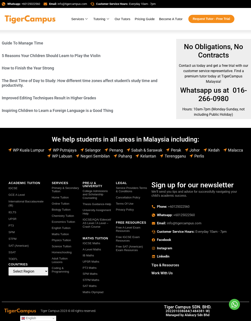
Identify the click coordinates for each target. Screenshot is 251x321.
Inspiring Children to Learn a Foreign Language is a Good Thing (57, 110)
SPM (11, 232)
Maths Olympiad (93, 292)
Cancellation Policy (128, 197)
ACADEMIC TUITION (24, 183)
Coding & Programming (60, 269)
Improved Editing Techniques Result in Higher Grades (49, 98)
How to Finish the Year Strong (28, 68)
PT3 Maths (90, 267)
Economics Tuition (63, 221)
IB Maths (88, 255)
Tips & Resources (165, 265)
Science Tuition (61, 246)
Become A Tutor (171, 19)
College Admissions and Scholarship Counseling (95, 194)
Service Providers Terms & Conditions (131, 189)
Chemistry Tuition (63, 215)
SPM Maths (90, 273)
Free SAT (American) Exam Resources (129, 248)
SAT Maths (90, 286)
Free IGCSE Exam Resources (128, 238)
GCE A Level (16, 194)
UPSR (12, 219)
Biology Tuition (61, 209)
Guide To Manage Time (22, 43)
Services (80, 19)
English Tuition (61, 228)
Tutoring (101, 19)
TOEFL (13, 259)
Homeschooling (62, 252)
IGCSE (12, 188)
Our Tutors (122, 19)
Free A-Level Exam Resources (128, 229)
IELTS (12, 212)
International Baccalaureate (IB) (25, 203)
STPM (12, 238)
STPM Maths (91, 280)
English (28, 318)
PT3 (11, 225)
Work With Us (162, 273)
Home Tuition (60, 197)
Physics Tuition (61, 240)
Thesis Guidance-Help (97, 204)
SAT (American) (18, 245)
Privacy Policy (125, 209)
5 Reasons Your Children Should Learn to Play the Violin (51, 55)
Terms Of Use (124, 203)
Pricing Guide (145, 19)
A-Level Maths (92, 249)
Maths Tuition (60, 234)
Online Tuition (61, 203)
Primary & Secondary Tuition (65, 189)
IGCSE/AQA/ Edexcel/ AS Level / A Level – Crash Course (97, 223)
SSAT (12, 252)
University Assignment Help (97, 211)
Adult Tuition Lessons (60, 260)
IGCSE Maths (91, 243)
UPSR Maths (91, 261)
